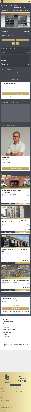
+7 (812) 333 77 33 (22, 378)
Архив (2, 393)
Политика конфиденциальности (6, 405)
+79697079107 (6, 162)
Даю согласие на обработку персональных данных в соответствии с (16, 97)
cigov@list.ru (6, 338)
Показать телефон (22, 40)
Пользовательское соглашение (6, 407)
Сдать (2, 397)
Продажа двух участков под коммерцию (15, 280)
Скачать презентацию (8, 40)
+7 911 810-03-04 (7, 327)
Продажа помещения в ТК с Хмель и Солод (14, 250)
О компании (3, 386)
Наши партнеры (3, 389)
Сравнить (9, 203)
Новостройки (18, 393)
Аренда (17, 388)
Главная (2, 5)
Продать (2, 398)
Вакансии (2, 388)
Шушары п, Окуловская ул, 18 (7, 35)
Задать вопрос (15, 308)
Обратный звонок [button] (15, 385)
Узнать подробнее (22, 203)
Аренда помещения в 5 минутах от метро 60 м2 (13, 191)
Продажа (17, 389)
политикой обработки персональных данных (12, 97)
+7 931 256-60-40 (7, 336)
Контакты (2, 391)
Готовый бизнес (19, 391)
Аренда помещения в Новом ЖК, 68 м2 (15, 221)
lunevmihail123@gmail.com (9, 329)
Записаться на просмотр (15, 168)
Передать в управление (5, 400)
